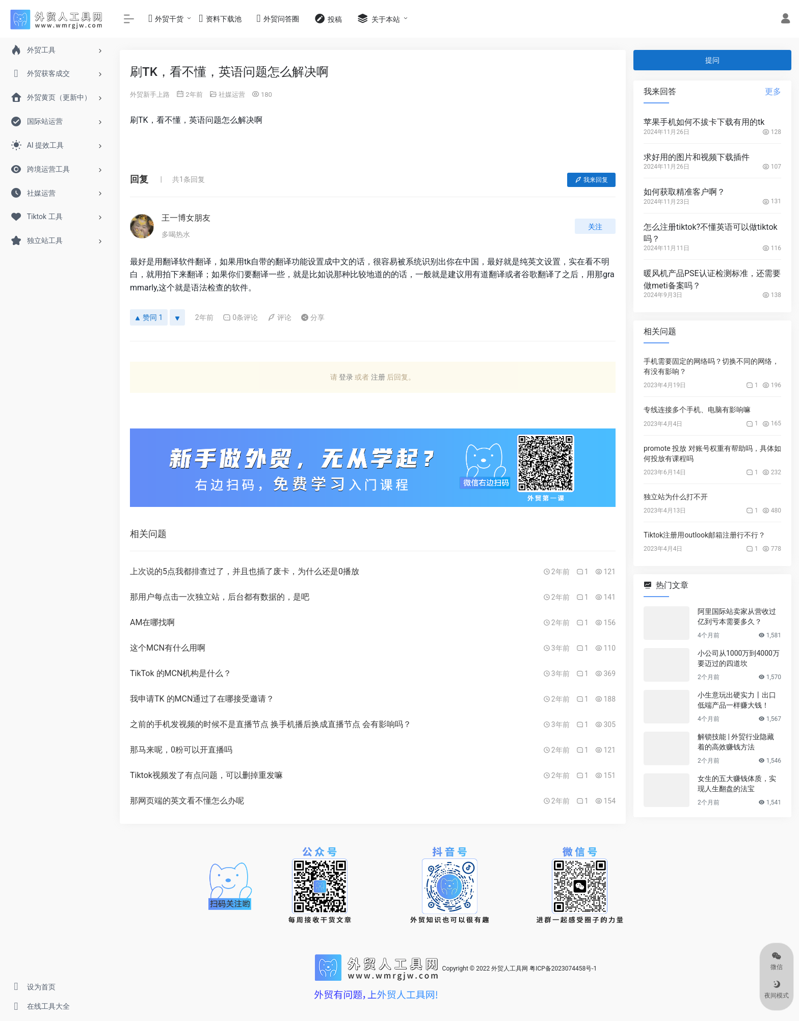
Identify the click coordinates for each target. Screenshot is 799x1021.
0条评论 (240, 317)
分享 (313, 317)
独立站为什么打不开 (676, 497)
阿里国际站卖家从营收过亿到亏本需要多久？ (737, 616)
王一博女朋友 (186, 218)
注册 (378, 377)
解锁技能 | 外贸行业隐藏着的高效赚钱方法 (736, 742)
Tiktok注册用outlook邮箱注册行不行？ (704, 535)
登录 (346, 377)
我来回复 (591, 179)
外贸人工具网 (509, 969)
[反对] (177, 317)
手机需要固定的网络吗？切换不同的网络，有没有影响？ (711, 366)
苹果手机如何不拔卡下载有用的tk (704, 122)
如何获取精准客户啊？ (684, 192)
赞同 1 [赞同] (149, 317)
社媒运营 (232, 94)
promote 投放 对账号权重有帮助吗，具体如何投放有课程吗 (712, 453)
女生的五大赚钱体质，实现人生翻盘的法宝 (737, 783)
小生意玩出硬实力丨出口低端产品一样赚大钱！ (737, 700)
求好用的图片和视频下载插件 (697, 157)
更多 (773, 91)
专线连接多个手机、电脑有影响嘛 (697, 410)
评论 (279, 317)
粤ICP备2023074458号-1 (563, 969)
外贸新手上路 (150, 94)
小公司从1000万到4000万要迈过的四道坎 (739, 658)
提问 (712, 60)
